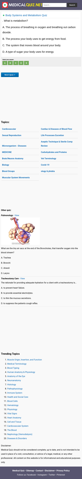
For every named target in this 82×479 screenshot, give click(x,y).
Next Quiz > (10, 75)
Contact (39, 470)
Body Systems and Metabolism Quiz (26, 15)
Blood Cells (12, 401)
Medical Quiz (18, 470)
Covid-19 (45, 165)
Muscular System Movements (16, 177)
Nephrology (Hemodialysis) (19, 434)
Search (72, 5)
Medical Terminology (16, 364)
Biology (5, 165)
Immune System (14, 393)
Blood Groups (8, 171)
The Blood (12, 430)
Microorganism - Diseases (14, 146)
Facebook (31, 475)
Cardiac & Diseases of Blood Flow (56, 129)
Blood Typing (13, 368)
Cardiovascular (9, 129)
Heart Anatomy (14, 417)
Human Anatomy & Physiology (21, 372)
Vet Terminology (48, 158)
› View (16, 215)
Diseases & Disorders (17, 438)
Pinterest (61, 475)
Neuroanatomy (14, 380)
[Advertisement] (41, 98)
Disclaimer (50, 470)
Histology (11, 384)
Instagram (42, 475)
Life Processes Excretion (52, 135)
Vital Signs (12, 413)
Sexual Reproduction (11, 135)
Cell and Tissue (14, 422)
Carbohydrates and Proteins (54, 152)
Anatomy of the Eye (16, 376)
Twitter (52, 475)
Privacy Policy (63, 470)
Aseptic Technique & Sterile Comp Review (57, 143)
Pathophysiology (15, 388)
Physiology (12, 409)
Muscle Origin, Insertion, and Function (24, 359)
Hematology (12, 405)
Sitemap (30, 470)
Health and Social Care (17, 397)
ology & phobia (48, 171)
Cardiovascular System (17, 426)
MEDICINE (7, 152)
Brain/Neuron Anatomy (12, 158)
